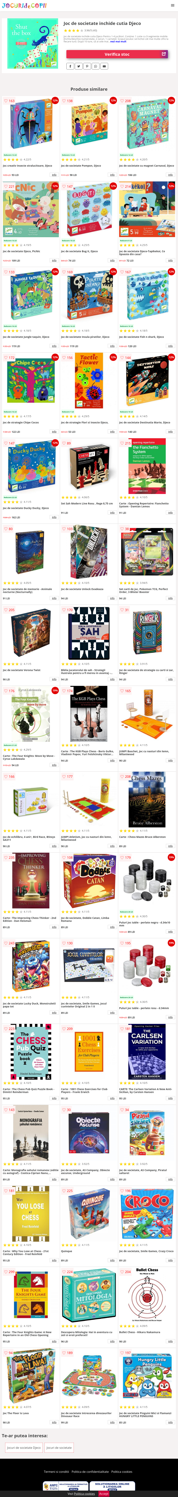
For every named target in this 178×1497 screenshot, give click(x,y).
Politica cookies (121, 1472)
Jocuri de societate (59, 1448)
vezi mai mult (118, 41)
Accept (103, 1494)
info (54, 174)
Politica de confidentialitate (90, 1472)
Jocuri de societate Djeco (24, 1448)
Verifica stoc (136, 54)
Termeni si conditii (56, 1472)
